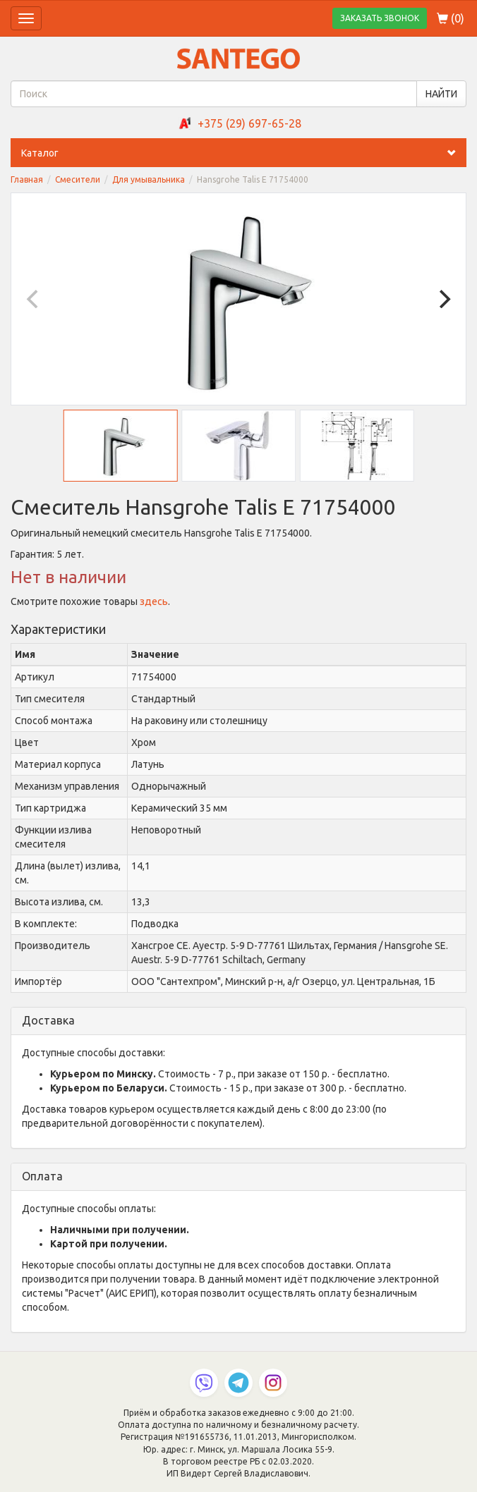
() (450, 18)
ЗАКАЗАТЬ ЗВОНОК (379, 18)
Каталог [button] (243, 153)
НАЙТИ (441, 93)
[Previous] (33, 298)
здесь (154, 601)
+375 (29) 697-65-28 (249, 123)
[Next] (443, 298)
